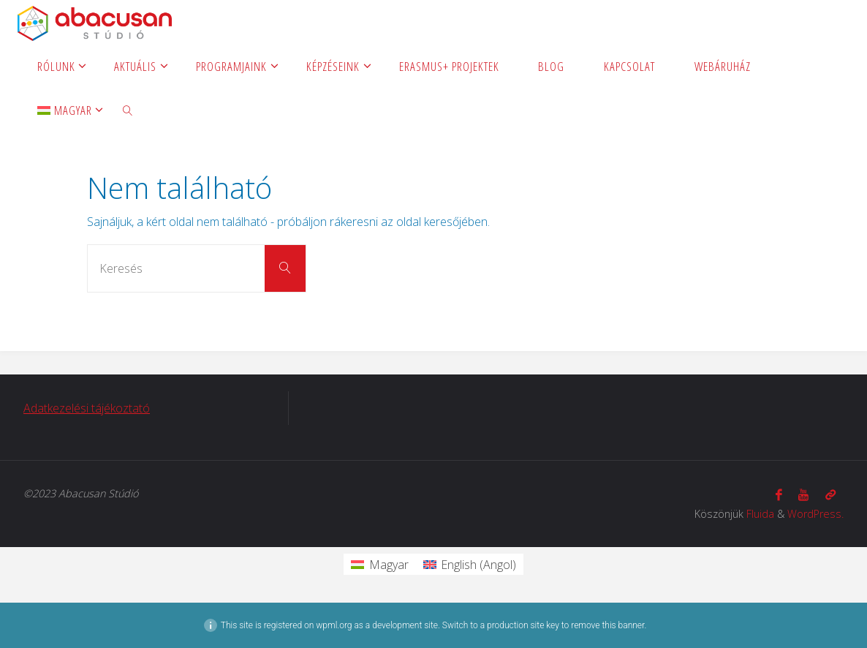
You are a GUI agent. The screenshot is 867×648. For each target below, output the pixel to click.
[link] (128, 110)
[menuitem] (65, 110)
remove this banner (607, 625)
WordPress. (815, 514)
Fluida (760, 514)
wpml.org (334, 625)
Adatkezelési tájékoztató (86, 408)
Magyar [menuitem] (389, 565)
